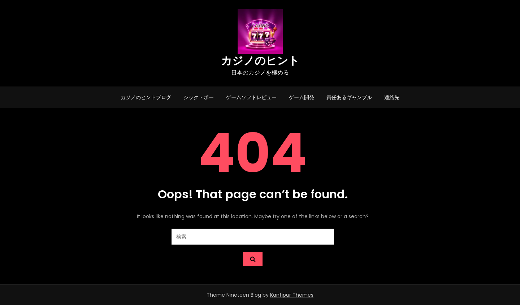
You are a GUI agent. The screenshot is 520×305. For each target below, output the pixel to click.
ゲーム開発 (301, 97)
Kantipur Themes (291, 294)
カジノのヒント (260, 60)
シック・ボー (198, 97)
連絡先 (391, 97)
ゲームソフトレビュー (251, 97)
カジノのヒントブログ (146, 97)
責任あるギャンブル (349, 97)
